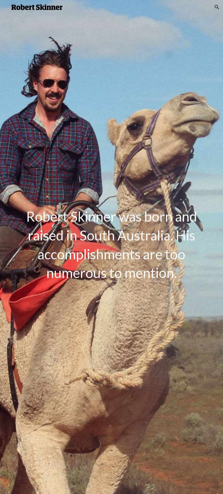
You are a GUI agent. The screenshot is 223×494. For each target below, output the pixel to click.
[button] (217, 7)
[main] (111, 247)
